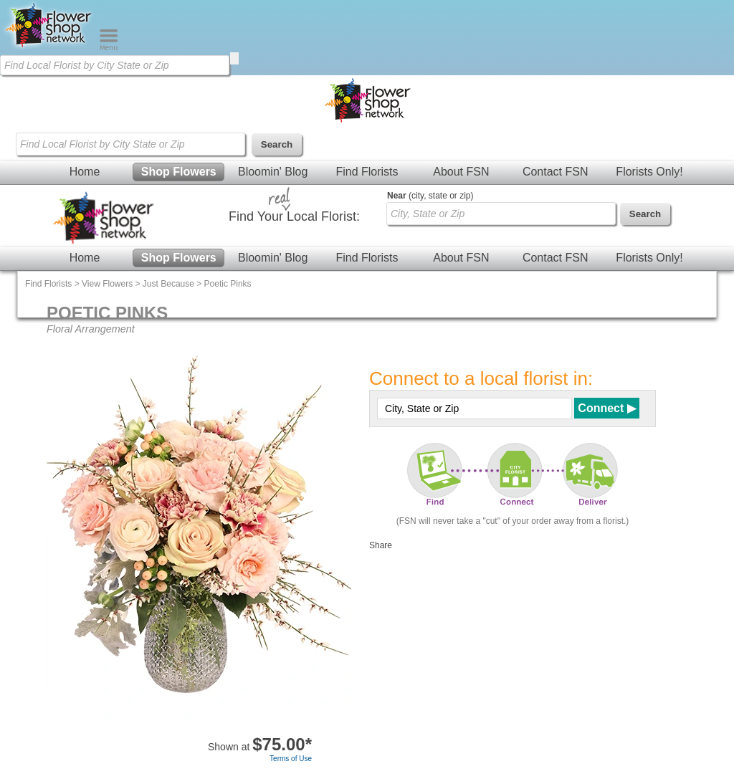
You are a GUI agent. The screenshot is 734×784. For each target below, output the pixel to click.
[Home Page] (49, 47)
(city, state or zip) (430, 196)
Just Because (168, 284)
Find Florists (366, 172)
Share (380, 545)
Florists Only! (649, 172)
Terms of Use (291, 759)
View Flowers (107, 284)
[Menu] (108, 47)
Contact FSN (555, 172)
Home (85, 172)
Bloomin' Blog (273, 172)
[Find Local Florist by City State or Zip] (114, 65)
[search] (234, 58)
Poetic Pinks (228, 284)
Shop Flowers (178, 172)
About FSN (461, 172)
